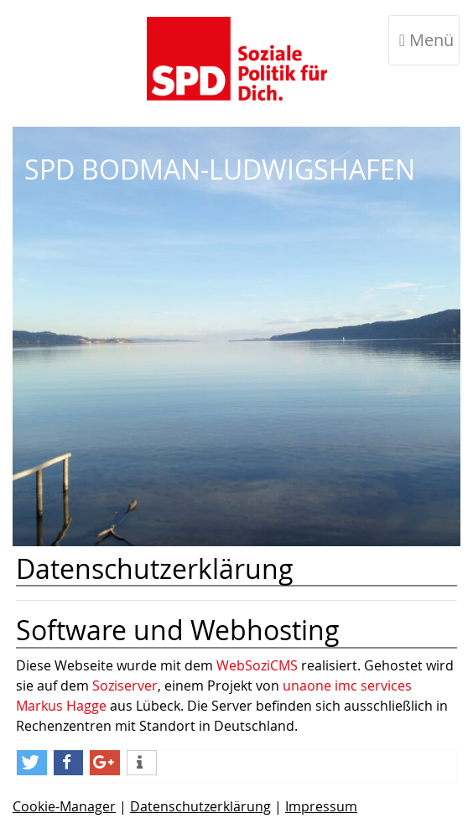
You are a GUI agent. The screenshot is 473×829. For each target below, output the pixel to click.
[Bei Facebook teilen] (69, 762)
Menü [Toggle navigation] (426, 40)
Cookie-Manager (64, 806)
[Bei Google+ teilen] (105, 762)
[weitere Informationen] (142, 762)
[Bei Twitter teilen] (32, 762)
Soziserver (125, 685)
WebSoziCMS (257, 665)
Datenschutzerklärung (200, 806)
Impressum (321, 806)
